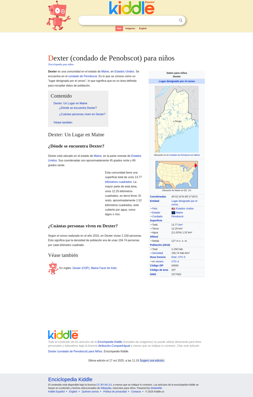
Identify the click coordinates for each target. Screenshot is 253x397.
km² (181, 224)
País (154, 208)
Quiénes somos (90, 391)
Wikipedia (106, 388)
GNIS (153, 274)
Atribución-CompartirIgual (114, 345)
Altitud (154, 236)
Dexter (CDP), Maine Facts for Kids (95, 267)
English (143, 28)
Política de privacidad (115, 391)
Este (174, 257)
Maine (197, 155)
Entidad (154, 201)
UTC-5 (181, 257)
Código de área (159, 269)
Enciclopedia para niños (61, 64)
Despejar (173, 20)
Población (156, 245)
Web (119, 28)
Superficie (156, 220)
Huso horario (158, 257)
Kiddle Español (56, 391)
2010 (166, 245)
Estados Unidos (185, 208)
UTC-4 (175, 261)
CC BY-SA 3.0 (104, 384)
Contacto (136, 391)
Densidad (157, 253)
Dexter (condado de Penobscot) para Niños (75, 351)
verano (159, 261)
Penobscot (177, 216)
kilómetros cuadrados (118, 181)
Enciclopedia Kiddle (110, 341)
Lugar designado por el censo (177, 81)
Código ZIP (156, 265)
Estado (156, 212)
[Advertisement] (126, 42)
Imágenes (130, 28)
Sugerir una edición (152, 360)
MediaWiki (156, 388)
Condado (157, 216)
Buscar (180, 20)
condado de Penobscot (179, 155)
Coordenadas (158, 196)
